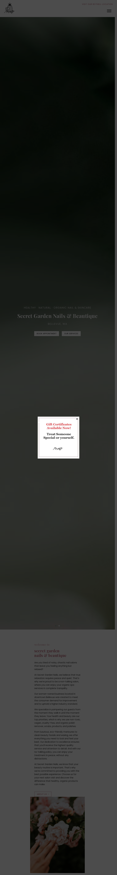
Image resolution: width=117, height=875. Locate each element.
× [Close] (77, 419)
